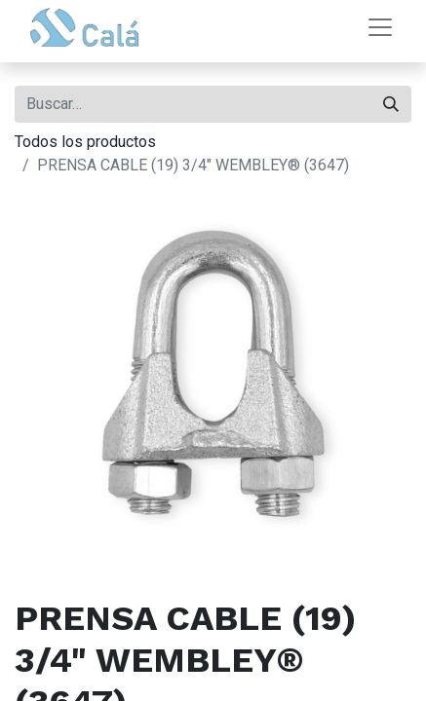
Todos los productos (85, 141)
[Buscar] (390, 104)
